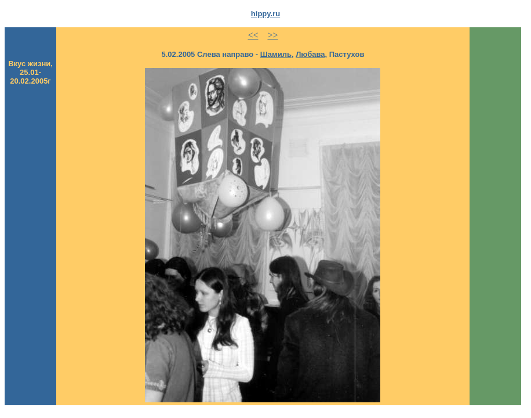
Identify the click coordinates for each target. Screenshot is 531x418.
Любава (310, 54)
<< (253, 35)
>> (272, 35)
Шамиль (276, 54)
